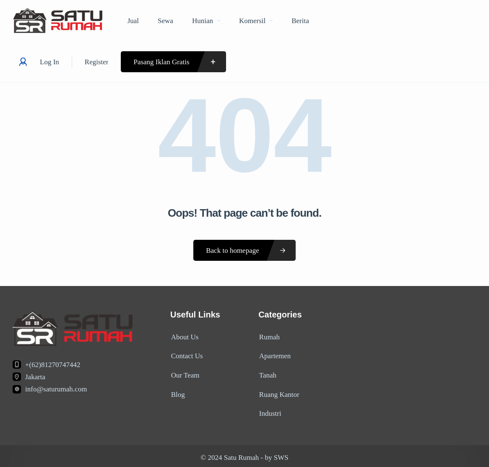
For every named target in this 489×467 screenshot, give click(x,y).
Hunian (206, 21)
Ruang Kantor (278, 392)
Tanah (267, 374)
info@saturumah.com (56, 389)
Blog (177, 392)
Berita (300, 21)
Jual (133, 21)
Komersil (256, 21)
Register (97, 62)
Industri (269, 411)
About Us (184, 337)
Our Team (184, 374)
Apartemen (274, 355)
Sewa (165, 21)
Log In (49, 62)
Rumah (268, 337)
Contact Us (186, 355)
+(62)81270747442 (52, 365)
